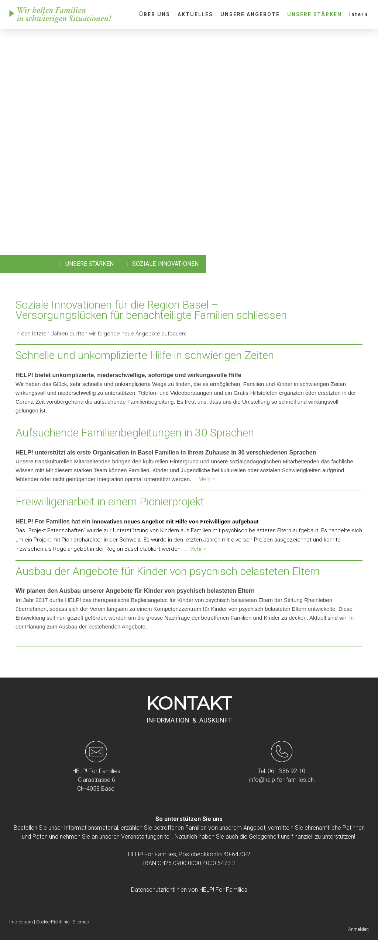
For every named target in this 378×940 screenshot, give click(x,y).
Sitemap (81, 922)
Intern (358, 14)
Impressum (21, 922)
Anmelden (358, 929)
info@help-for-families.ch (281, 779)
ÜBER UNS (154, 14)
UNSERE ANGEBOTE (249, 14)
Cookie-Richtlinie (52, 922)
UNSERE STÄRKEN (314, 14)
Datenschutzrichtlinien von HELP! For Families (189, 889)
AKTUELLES (195, 14)
